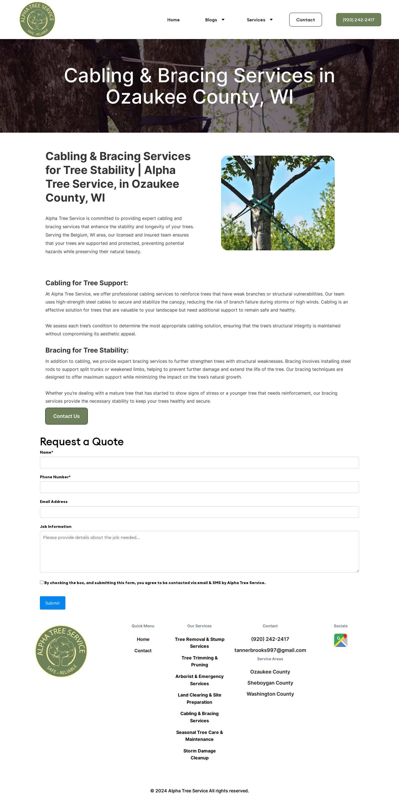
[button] (214, 19)
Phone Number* (55, 476)
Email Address (54, 501)
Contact (305, 19)
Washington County (270, 694)
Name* (46, 452)
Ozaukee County (270, 672)
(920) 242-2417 (359, 19)
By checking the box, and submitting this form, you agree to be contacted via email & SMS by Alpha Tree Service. (153, 582)
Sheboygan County (270, 683)
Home (173, 19)
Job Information (55, 526)
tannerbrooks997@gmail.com (270, 650)
